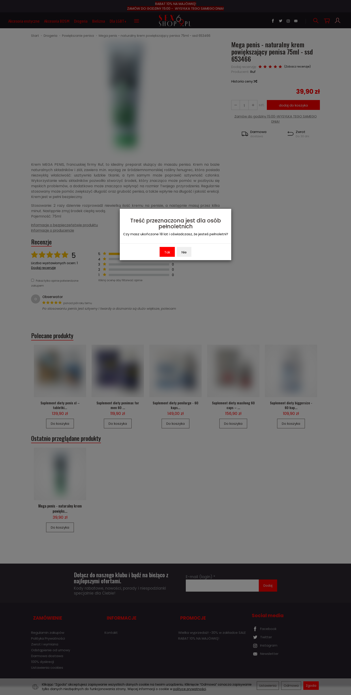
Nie (184, 252)
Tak (167, 252)
